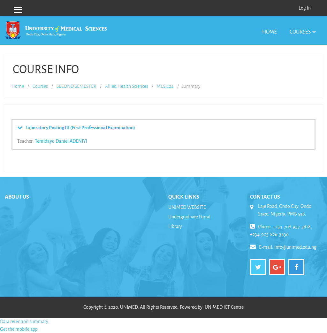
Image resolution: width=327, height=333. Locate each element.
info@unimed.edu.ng (295, 247)
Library (175, 226)
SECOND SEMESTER (76, 86)
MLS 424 (165, 86)
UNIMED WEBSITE (187, 207)
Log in (305, 7)
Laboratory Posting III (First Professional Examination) (80, 127)
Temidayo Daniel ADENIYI (61, 141)
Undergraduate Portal (189, 216)
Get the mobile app (19, 329)
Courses (300, 31)
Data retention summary (24, 321)
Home (269, 31)
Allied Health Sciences (126, 86)
